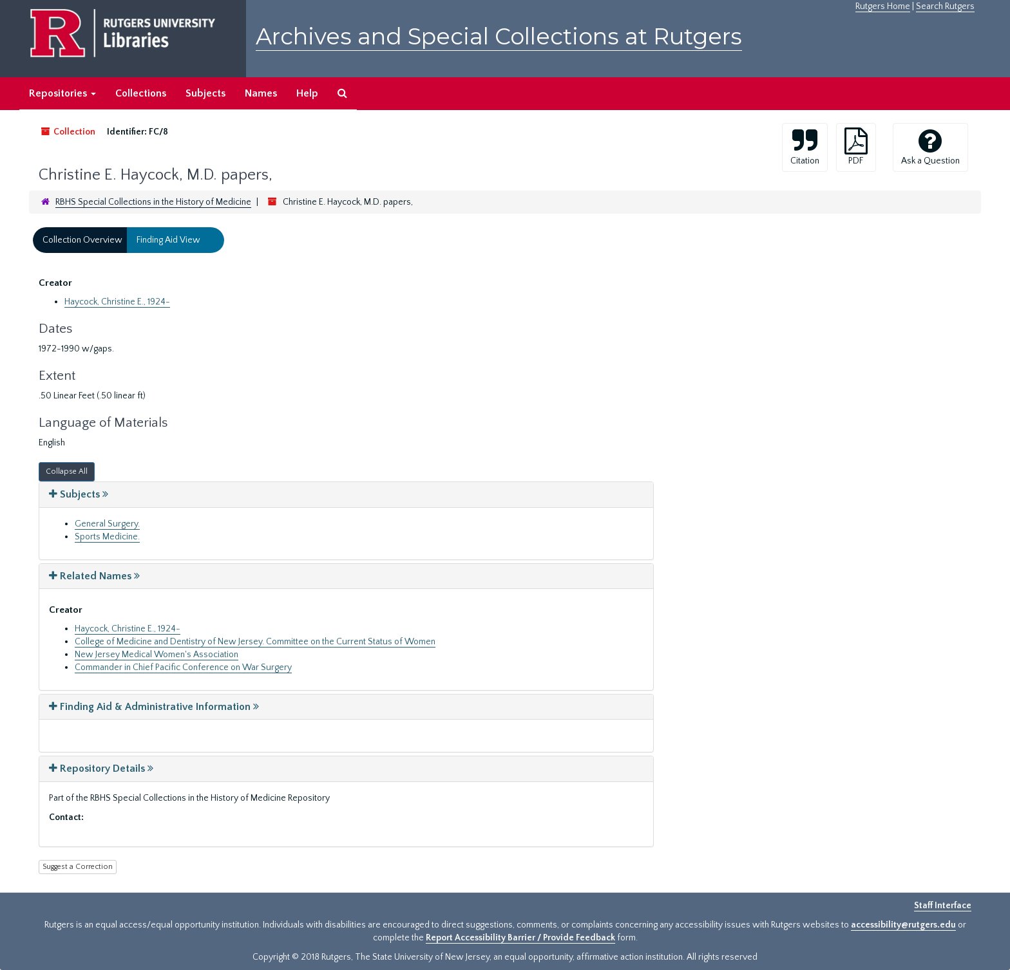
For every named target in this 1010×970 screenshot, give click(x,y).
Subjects (205, 93)
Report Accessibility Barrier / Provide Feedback (520, 938)
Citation (804, 146)
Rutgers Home (882, 6)
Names (261, 93)
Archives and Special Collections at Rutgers (499, 36)
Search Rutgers (945, 6)
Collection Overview (82, 240)
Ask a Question (930, 146)
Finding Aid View (168, 240)
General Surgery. (107, 524)
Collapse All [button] (67, 471)
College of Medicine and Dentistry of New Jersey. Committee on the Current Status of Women (255, 642)
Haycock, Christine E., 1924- (117, 302)
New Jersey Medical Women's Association (156, 654)
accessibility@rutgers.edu (903, 925)
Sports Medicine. (107, 537)
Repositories (62, 93)
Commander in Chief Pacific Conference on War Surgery (183, 667)
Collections (140, 93)
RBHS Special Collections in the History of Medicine (153, 202)
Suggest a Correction (78, 867)
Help (307, 93)
